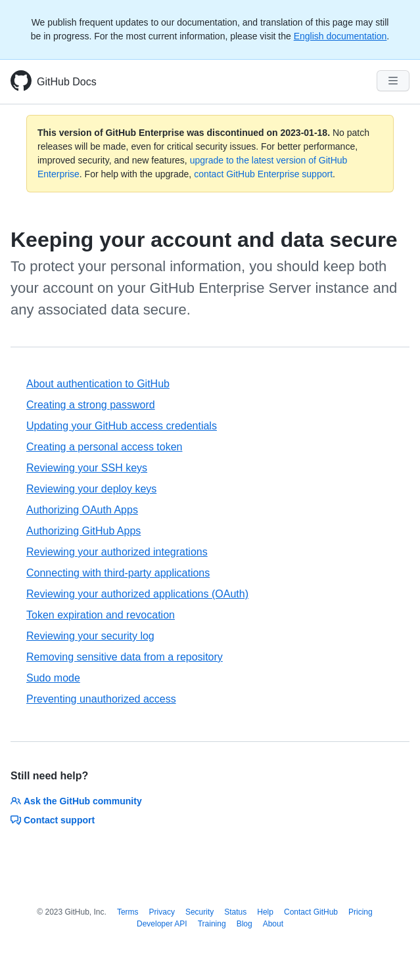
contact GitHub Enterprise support (263, 174)
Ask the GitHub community (76, 801)
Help (265, 912)
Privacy (162, 912)
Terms (128, 912)
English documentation (340, 36)
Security (199, 912)
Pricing (360, 912)
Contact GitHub (311, 912)
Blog (244, 923)
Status (235, 912)
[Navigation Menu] (393, 80)
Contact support (53, 820)
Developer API (162, 923)
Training (212, 923)
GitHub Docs (67, 81)
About (273, 923)
